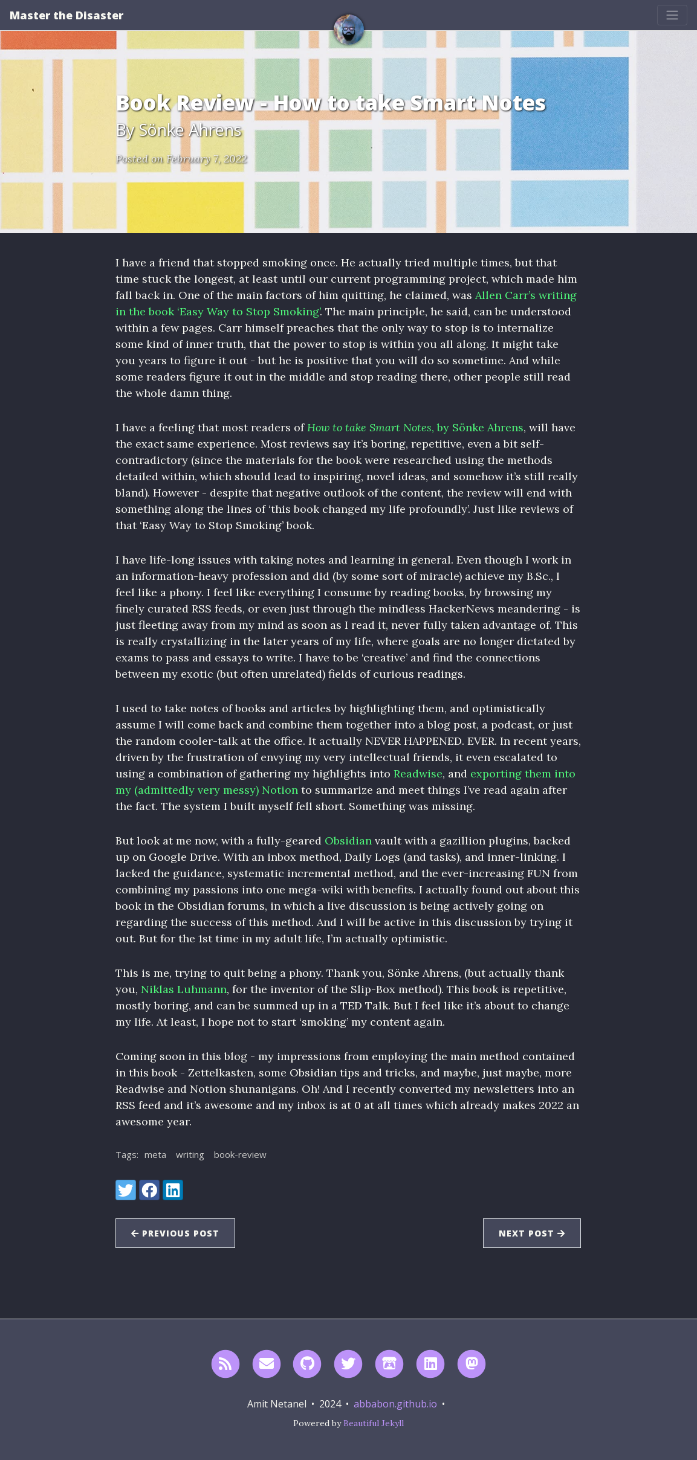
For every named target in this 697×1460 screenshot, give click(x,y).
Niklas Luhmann (184, 989)
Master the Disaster (66, 15)
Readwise (418, 773)
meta (155, 1154)
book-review (240, 1154)
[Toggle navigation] (672, 15)
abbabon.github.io (395, 1403)
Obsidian (348, 840)
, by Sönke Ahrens (415, 427)
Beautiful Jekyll (373, 1423)
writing (190, 1154)
